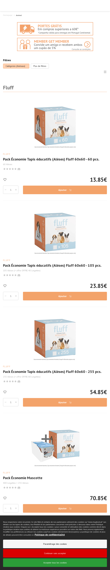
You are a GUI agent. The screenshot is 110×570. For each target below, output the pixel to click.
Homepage (7, 15)
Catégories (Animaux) (15, 66)
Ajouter (65, 190)
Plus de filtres (39, 66)
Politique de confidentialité (50, 534)
